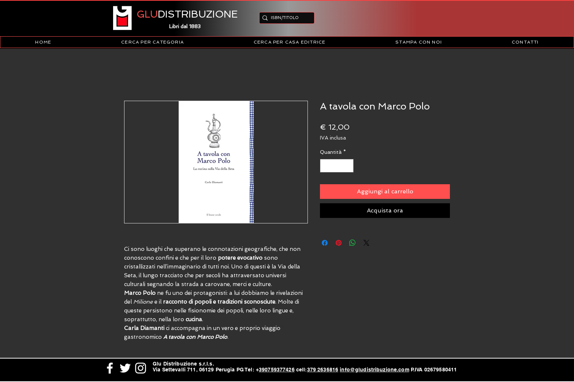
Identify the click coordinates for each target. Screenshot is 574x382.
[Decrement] (325, 165)
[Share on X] (366, 242)
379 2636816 (323, 369)
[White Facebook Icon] (109, 368)
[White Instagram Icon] (140, 368)
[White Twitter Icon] (125, 368)
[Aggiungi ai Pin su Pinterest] (338, 242)
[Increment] (348, 165)
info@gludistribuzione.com (374, 369)
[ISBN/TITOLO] (285, 17)
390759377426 (277, 369)
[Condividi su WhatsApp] (352, 242)
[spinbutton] (336, 165)
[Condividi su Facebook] (324, 242)
